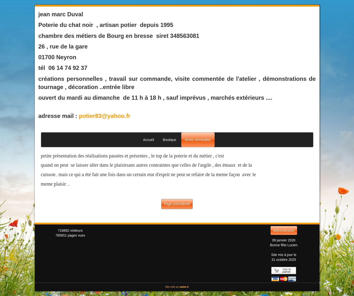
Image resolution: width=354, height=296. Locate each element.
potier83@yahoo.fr (104, 116)
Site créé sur (177, 287)
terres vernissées (198, 140)
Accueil (148, 140)
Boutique (169, 140)
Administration (284, 230)
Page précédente (177, 204)
